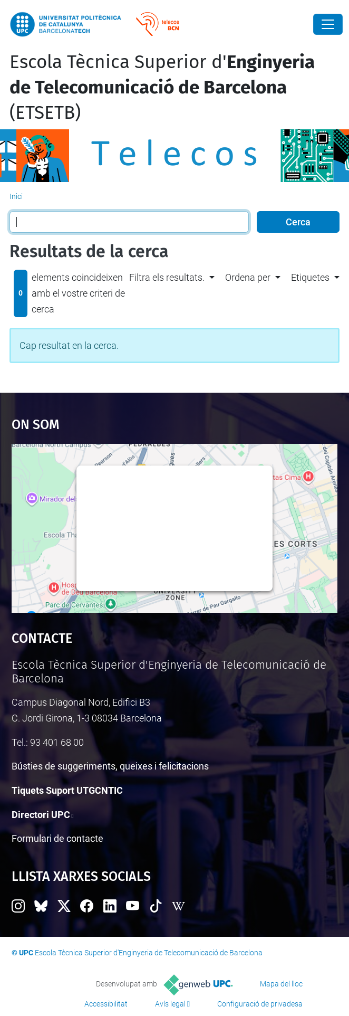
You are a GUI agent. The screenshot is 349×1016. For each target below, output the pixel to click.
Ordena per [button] (247, 277)
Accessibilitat (106, 1004)
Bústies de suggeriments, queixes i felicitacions (110, 766)
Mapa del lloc (281, 984)
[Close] (328, 24)
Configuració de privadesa (260, 1004)
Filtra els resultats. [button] (167, 277)
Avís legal (170, 1004)
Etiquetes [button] (310, 277)
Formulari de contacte (57, 838)
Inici (16, 196)
